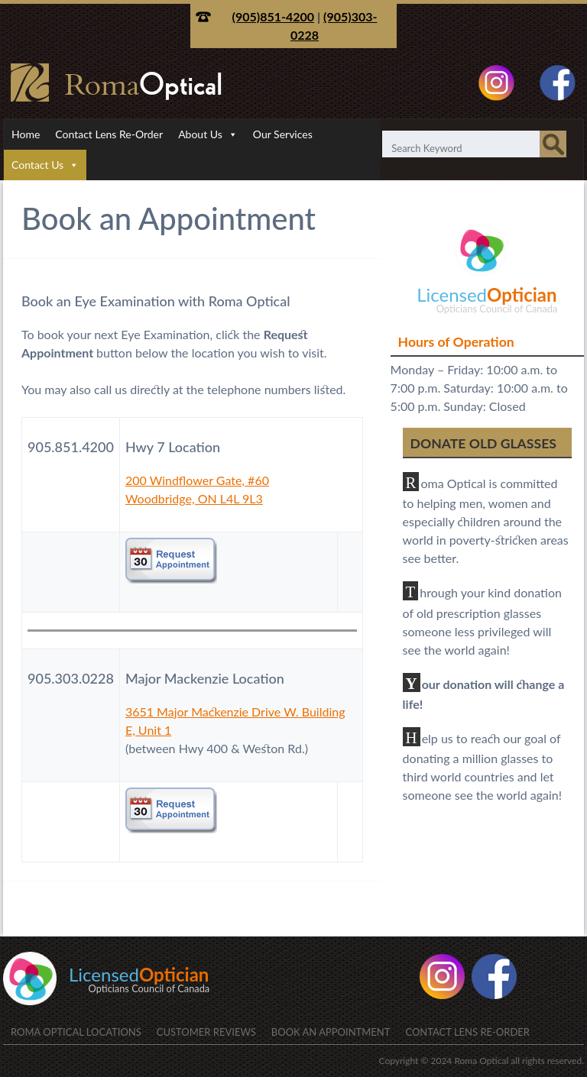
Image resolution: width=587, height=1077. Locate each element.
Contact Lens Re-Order (109, 134)
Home (25, 134)
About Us (200, 134)
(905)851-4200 (273, 16)
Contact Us (37, 164)
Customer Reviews (206, 1032)
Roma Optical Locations (76, 1032)
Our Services (283, 134)
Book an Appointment (331, 1032)
